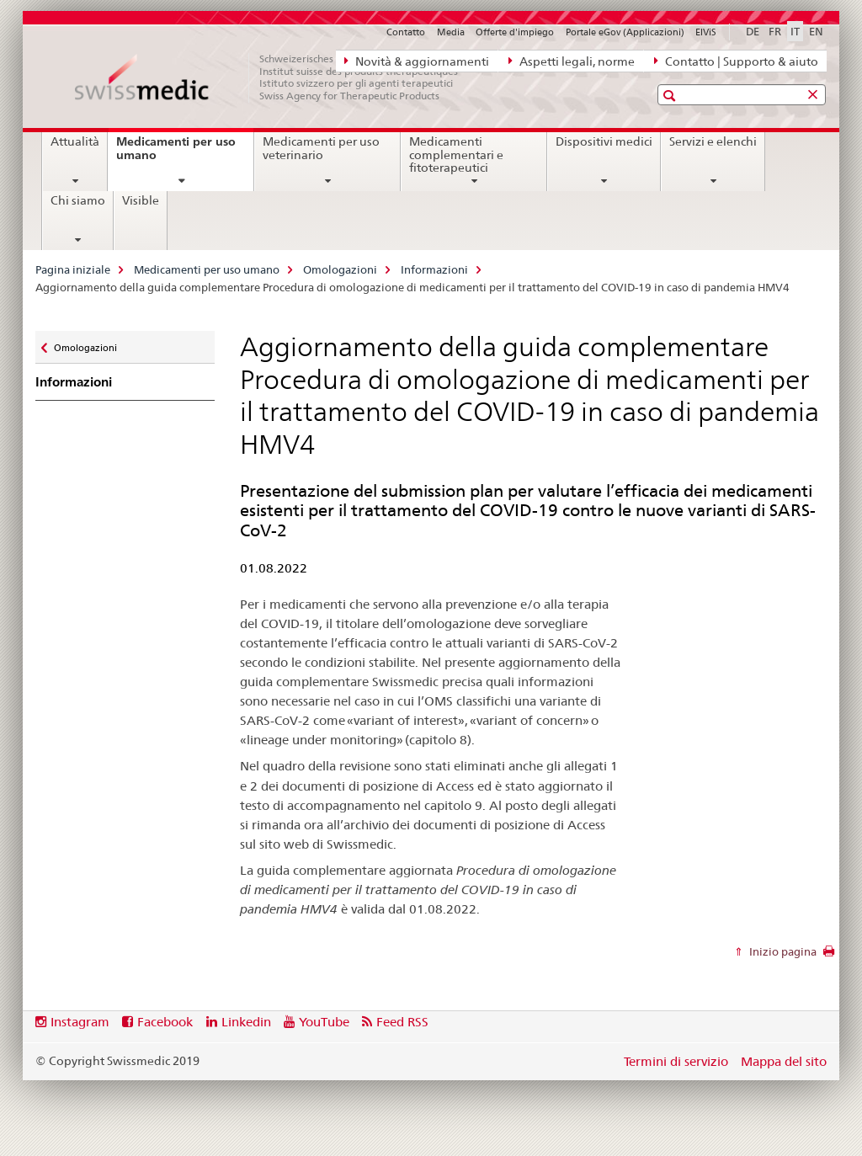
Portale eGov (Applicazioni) (625, 32)
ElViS (705, 32)
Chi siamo (78, 200)
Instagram (80, 1022)
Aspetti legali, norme (571, 61)
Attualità (75, 141)
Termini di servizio (676, 1061)
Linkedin (246, 1022)
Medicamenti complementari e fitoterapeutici (456, 155)
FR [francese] (775, 31)
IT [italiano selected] (795, 31)
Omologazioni (340, 269)
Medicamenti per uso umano (176, 154)
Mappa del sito (784, 1061)
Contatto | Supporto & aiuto (736, 61)
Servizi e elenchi (713, 141)
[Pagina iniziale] (275, 77)
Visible (140, 200)
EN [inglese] (816, 31)
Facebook (165, 1022)
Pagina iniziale (72, 269)
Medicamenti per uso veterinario (321, 148)
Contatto (405, 32)
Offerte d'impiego (515, 32)
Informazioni (434, 269)
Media (451, 32)
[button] (671, 95)
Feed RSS (402, 1022)
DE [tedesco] (752, 31)
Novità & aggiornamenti (416, 61)
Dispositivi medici (604, 141)
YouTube (324, 1022)
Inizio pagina (782, 951)
